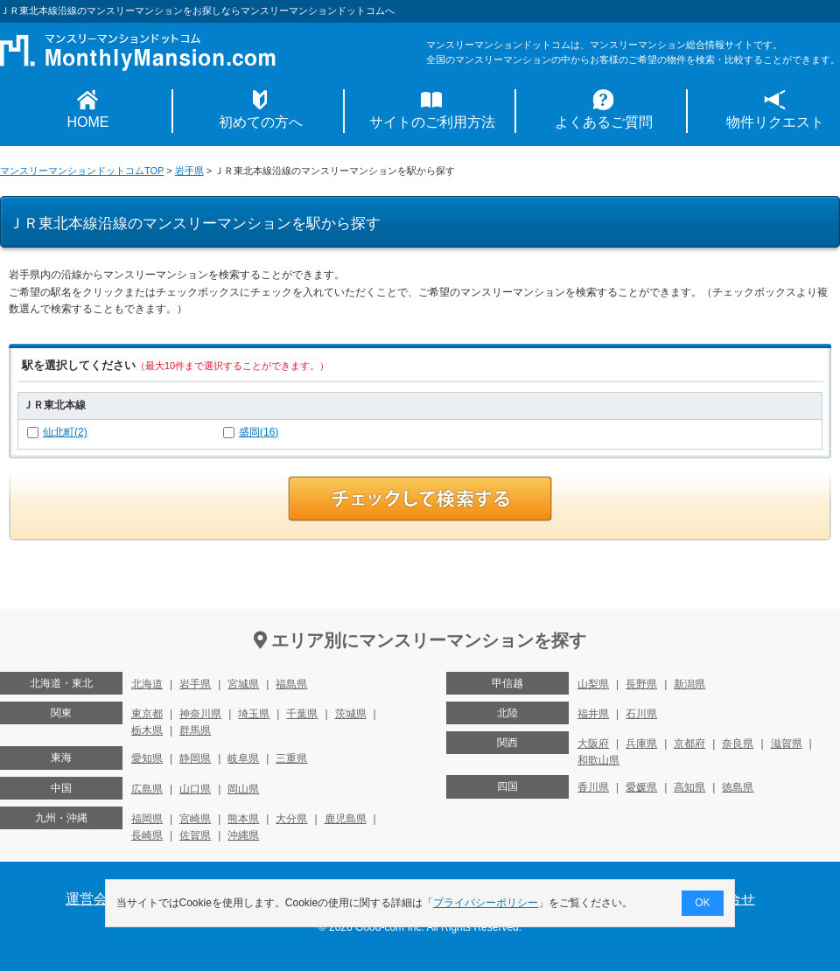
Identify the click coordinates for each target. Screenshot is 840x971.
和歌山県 (599, 760)
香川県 (593, 787)
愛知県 (147, 758)
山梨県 (593, 684)
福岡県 (147, 819)
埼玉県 (254, 714)
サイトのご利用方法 (432, 122)
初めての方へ (261, 122)
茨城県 (351, 714)
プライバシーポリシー (486, 903)
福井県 (593, 714)
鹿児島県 (346, 819)
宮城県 (243, 684)
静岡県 (195, 758)
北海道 (147, 684)
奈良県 (737, 743)
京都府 (689, 743)
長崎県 (147, 835)
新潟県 (689, 684)
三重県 (291, 758)
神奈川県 (200, 714)
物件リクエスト (775, 122)
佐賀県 (195, 835)
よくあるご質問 (604, 122)
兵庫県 (641, 743)
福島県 (291, 684)
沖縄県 (243, 835)
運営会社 (94, 898)
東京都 (147, 714)
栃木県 (147, 730)
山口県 (195, 789)
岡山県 (243, 789)
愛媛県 (641, 787)
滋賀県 (786, 743)
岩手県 (189, 170)
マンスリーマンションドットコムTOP (82, 170)
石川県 (641, 714)
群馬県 (195, 730)
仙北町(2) (65, 432)
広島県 (147, 789)
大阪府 (593, 743)
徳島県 (737, 787)
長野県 (641, 684)
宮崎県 (195, 819)
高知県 (689, 787)
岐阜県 (243, 758)
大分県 (291, 819)
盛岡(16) (258, 432)
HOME (88, 122)
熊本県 (243, 819)
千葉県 (302, 714)
